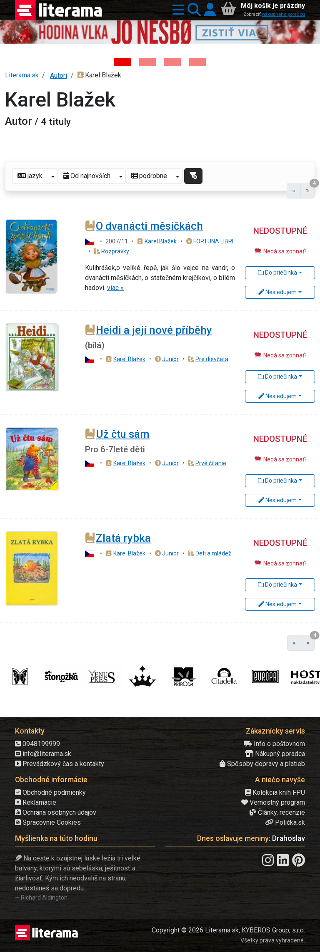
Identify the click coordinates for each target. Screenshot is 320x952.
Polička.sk (285, 822)
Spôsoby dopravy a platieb (262, 764)
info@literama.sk (43, 754)
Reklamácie (35, 802)
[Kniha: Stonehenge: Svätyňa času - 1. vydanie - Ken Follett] (197, 62)
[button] (176, 10)
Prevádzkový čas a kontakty (59, 764)
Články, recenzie (277, 812)
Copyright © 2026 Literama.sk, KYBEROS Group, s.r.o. (228, 930)
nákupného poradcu (283, 14)
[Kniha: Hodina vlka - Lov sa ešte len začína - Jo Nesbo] (122, 62)
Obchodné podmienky (50, 792)
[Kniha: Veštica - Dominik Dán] (147, 62)
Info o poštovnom (274, 744)
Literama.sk (22, 75)
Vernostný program (273, 802)
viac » (115, 288)
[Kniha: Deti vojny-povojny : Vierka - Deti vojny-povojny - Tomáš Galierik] (172, 62)
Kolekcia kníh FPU (275, 792)
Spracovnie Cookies (48, 822)
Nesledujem (277, 292)
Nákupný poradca (275, 754)
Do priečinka (277, 272)
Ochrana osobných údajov (55, 812)
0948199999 (37, 744)
